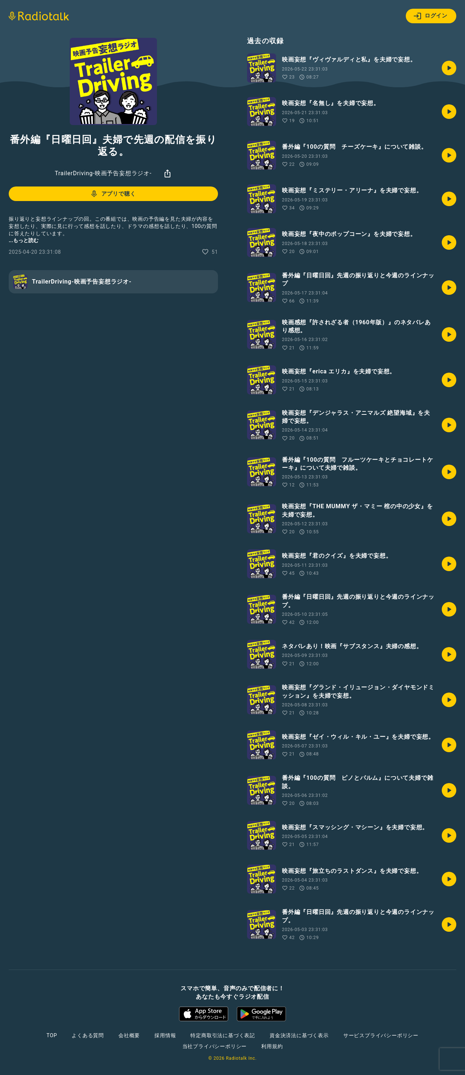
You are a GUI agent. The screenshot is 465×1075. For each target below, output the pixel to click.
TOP (51, 1035)
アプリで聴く (113, 193)
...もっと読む (24, 240)
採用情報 (165, 1035)
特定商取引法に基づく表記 (222, 1035)
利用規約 (272, 1046)
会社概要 (129, 1035)
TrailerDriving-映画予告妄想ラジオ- (103, 173)
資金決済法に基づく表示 (299, 1035)
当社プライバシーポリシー (214, 1046)
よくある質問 (88, 1035)
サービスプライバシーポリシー (380, 1035)
